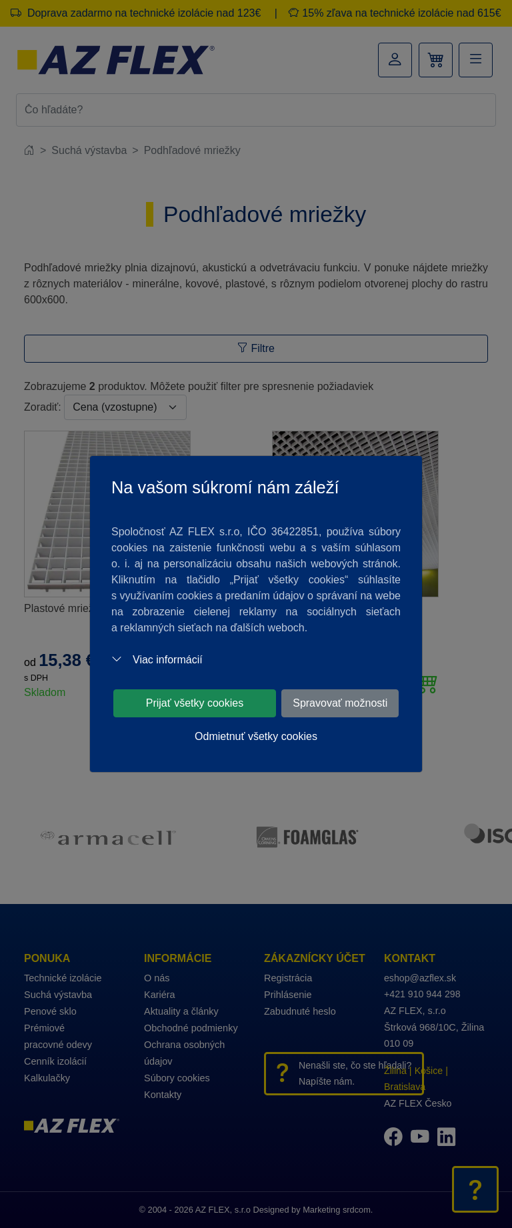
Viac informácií (157, 659)
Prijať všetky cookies (195, 703)
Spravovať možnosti (340, 703)
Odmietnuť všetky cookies (256, 736)
